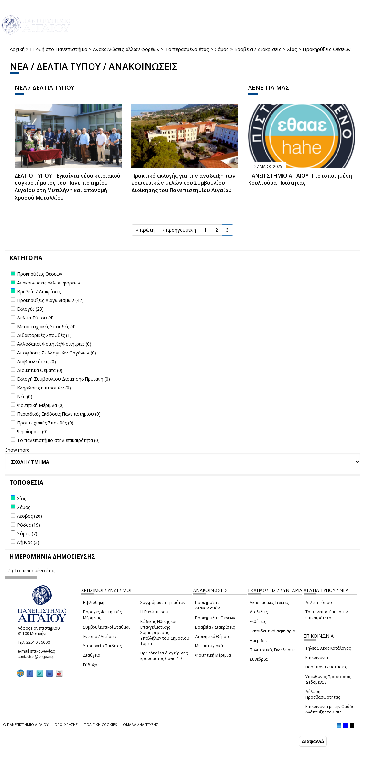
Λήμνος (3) (28, 542)
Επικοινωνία (316, 657)
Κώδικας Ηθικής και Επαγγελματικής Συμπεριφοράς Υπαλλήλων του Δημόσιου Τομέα (164, 633)
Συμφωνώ (284, 741)
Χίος (292, 49)
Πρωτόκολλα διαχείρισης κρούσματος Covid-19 (164, 655)
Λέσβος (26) (29, 516)
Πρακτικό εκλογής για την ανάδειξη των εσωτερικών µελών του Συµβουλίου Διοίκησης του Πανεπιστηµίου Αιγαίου (183, 183)
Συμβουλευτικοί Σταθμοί (106, 627)
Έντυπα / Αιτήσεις (99, 636)
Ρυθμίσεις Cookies (60, 758)
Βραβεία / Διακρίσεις (258, 49)
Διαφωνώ (313, 741)
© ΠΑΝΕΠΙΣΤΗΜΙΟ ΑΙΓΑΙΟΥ (26, 724)
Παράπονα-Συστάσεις (326, 667)
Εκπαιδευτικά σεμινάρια (272, 631)
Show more (17, 450)
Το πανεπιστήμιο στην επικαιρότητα (326, 614)
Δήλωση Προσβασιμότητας (322, 694)
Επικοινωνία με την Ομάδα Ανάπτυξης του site (330, 709)
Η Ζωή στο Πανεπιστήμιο (58, 49)
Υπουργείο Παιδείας (102, 646)
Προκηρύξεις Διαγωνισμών (207, 605)
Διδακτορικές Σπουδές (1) (44, 335)
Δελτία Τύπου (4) (35, 318)
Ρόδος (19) (28, 525)
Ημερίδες (258, 640)
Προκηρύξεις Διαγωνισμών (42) (50, 300)
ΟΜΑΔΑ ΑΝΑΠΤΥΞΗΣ (140, 724)
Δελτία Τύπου (318, 602)
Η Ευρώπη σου (154, 612)
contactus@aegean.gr (39, 656)
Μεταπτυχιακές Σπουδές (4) (46, 326)
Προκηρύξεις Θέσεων (215, 617)
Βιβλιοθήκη (93, 602)
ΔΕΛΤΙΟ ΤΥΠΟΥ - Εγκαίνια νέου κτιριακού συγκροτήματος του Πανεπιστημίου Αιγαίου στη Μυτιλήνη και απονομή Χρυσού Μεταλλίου (67, 187)
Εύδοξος (91, 664)
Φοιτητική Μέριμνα (213, 655)
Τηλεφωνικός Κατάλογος (328, 648)
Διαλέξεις (259, 612)
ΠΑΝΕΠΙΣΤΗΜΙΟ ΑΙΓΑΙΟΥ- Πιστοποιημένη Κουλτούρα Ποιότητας (300, 179)
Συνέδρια (259, 659)
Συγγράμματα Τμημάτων (162, 602)
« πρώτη (145, 229)
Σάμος (222, 49)
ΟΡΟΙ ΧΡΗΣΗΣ (66, 724)
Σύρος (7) (27, 533)
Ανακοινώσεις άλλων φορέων (126, 49)
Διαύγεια (91, 655)
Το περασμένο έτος (187, 49)
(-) (11, 570)
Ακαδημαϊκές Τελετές (269, 602)
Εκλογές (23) (30, 309)
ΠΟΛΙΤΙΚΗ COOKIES (100, 724)
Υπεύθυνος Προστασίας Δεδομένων (328, 679)
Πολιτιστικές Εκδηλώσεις (272, 650)
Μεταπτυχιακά (209, 646)
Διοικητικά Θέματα (213, 636)
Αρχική (17, 49)
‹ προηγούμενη (179, 229)
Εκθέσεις (258, 621)
